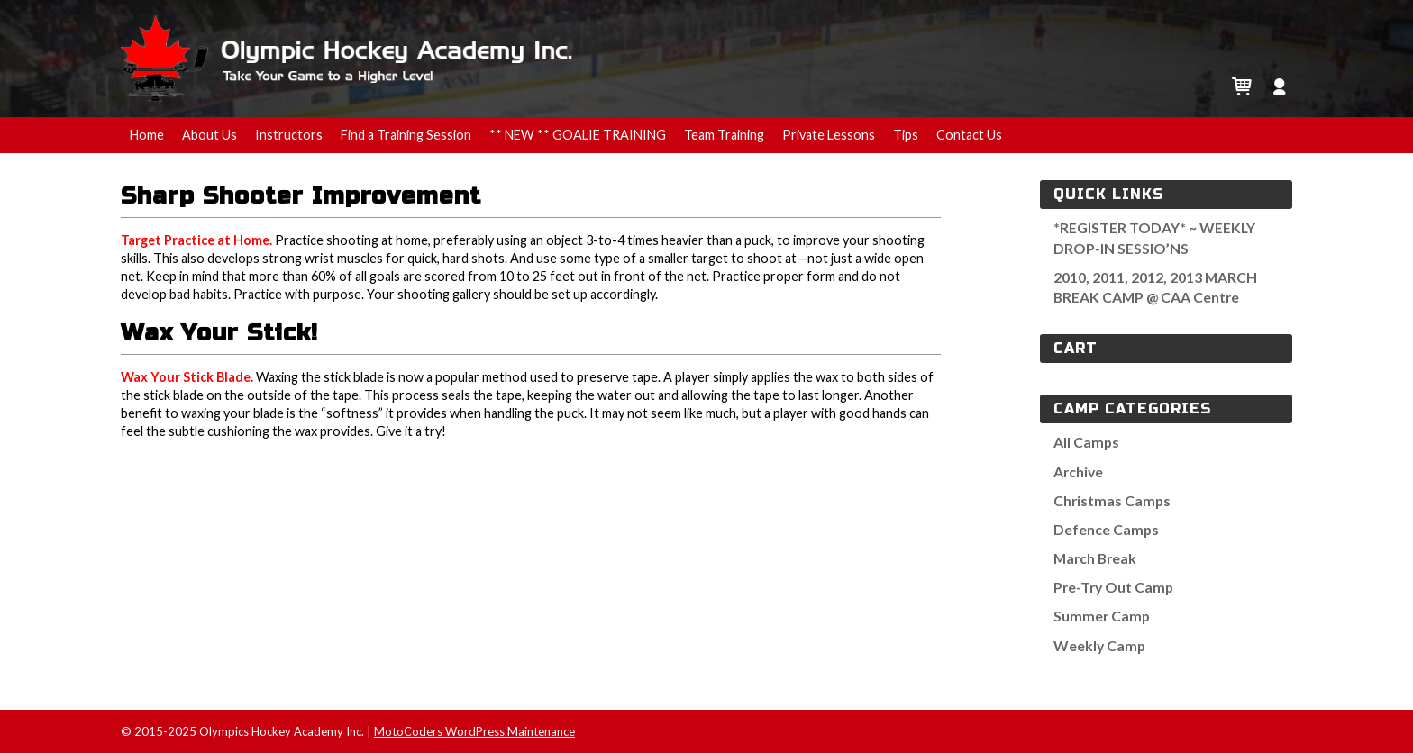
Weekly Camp (1099, 645)
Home (147, 134)
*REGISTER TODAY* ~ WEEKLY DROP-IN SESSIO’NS (1154, 237)
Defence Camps (1106, 529)
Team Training (724, 134)
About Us (209, 134)
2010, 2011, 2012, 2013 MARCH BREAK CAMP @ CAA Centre (1155, 286)
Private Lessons (828, 134)
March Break (1094, 558)
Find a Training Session (406, 134)
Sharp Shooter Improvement (301, 196)
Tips (905, 134)
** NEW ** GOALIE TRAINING (577, 134)
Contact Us (969, 134)
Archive (1078, 471)
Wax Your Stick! (219, 333)
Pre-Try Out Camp (1113, 586)
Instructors (289, 134)
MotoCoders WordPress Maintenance (474, 731)
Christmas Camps (1112, 500)
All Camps (1086, 441)
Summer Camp (1101, 615)
